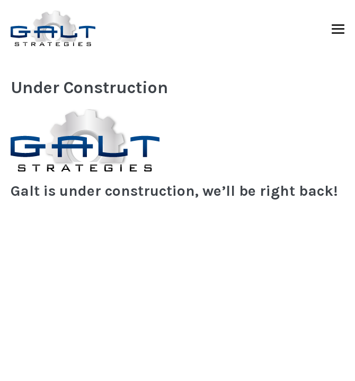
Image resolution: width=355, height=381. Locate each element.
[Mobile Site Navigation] (338, 29)
